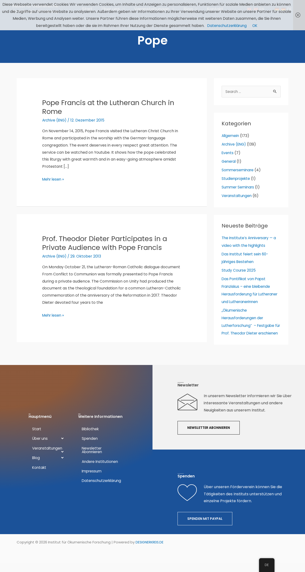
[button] (209, 437)
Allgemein (231, 140)
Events (228, 158)
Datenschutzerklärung (227, 25)
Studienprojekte (236, 183)
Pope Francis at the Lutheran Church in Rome (110, 111)
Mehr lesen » (54, 183)
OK (256, 25)
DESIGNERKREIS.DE (150, 551)
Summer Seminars (239, 192)
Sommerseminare (238, 175)
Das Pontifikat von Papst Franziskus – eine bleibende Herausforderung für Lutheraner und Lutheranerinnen (247, 299)
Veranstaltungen (237, 200)
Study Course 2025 (239, 275)
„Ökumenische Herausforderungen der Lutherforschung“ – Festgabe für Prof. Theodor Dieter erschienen (249, 338)
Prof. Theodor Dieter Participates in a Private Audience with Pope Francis (106, 247)
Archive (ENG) (55, 124)
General (229, 166)
